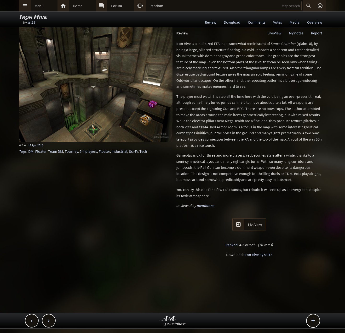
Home (77, 5)
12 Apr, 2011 (35, 145)
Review (210, 22)
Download (232, 22)
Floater (40, 151)
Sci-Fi (133, 151)
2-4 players (88, 151)
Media (294, 22)
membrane (205, 205)
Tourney (71, 151)
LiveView (274, 33)
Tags (23, 151)
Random (156, 5)
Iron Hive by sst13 (258, 254)
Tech (143, 151)
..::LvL (168, 319)
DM (31, 151)
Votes (277, 22)
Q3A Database (174, 323)
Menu (39, 5)
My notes (296, 33)
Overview (314, 22)
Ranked (231, 244)
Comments (256, 22)
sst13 (31, 22)
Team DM (55, 151)
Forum (116, 5)
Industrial (119, 151)
